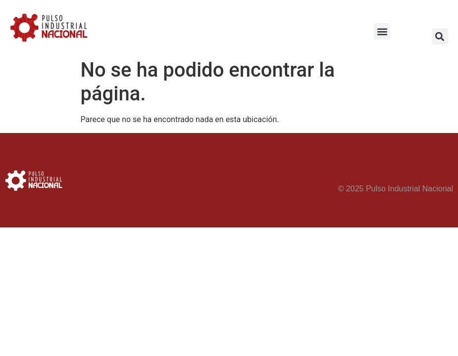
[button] (382, 31)
